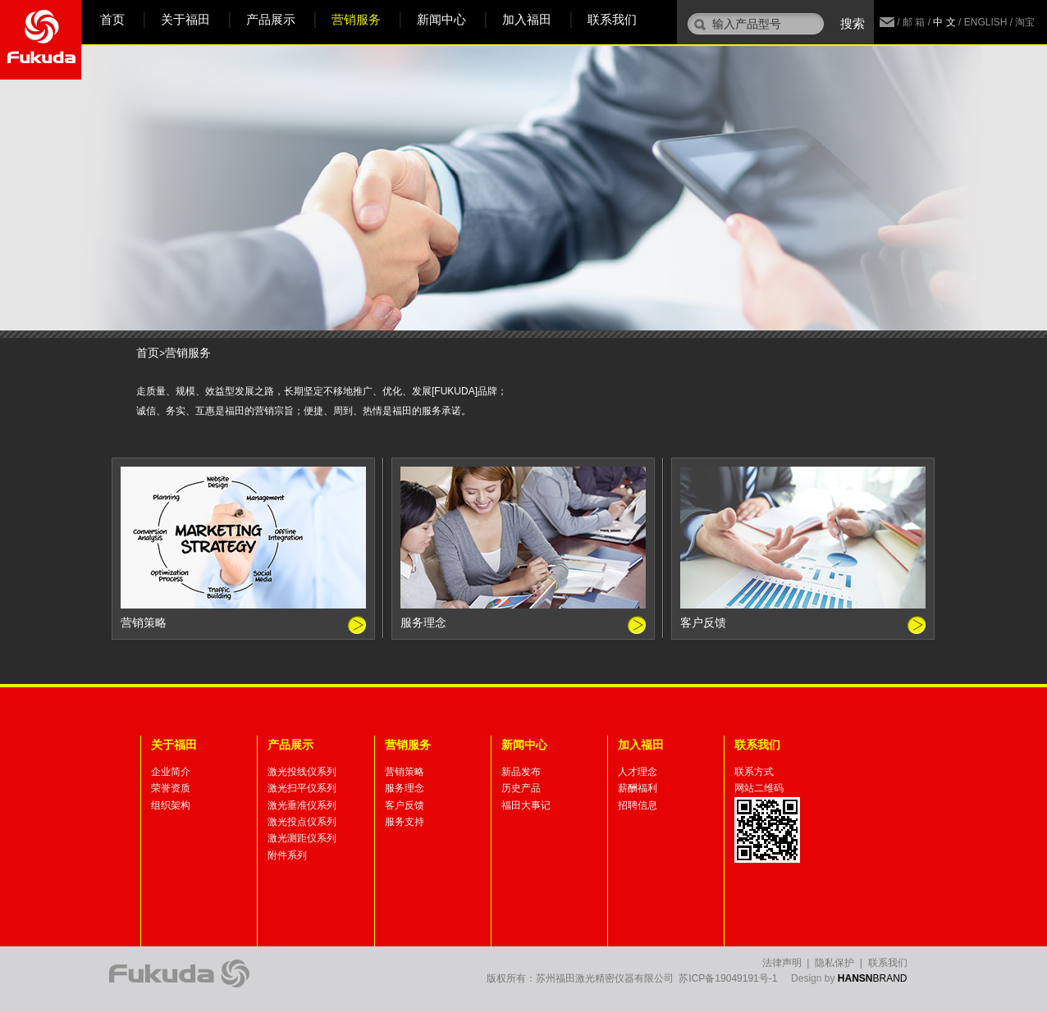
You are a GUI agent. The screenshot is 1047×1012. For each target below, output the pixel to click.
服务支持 (404, 821)
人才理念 (637, 771)
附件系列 (287, 855)
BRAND (873, 978)
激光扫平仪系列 (301, 788)
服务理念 (404, 788)
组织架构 (170, 805)
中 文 (944, 22)
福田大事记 (526, 805)
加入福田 (526, 19)
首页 (112, 19)
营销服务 (356, 19)
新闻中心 (441, 19)
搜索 (852, 23)
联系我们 (612, 19)
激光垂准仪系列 (301, 805)
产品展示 (270, 19)
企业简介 (170, 771)
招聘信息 (637, 805)
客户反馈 (404, 805)
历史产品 (521, 788)
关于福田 (185, 19)
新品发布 (521, 771)
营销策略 (404, 771)
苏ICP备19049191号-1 (728, 978)
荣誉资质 (170, 788)
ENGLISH (986, 22)
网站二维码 (759, 788)
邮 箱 (914, 22)
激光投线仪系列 (301, 771)
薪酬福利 (637, 788)
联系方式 (754, 771)
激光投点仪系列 (301, 821)
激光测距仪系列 (301, 838)
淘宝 (1025, 22)
